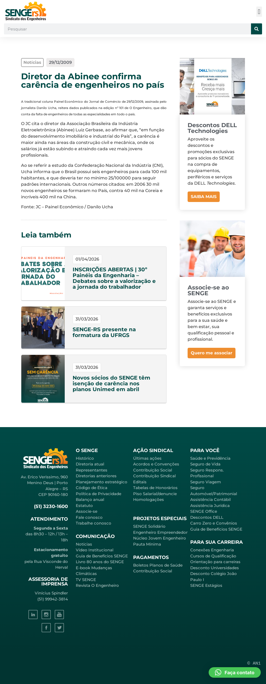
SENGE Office (203, 511)
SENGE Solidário (149, 526)
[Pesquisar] (256, 28)
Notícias (84, 544)
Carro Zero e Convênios (213, 523)
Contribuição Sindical (154, 475)
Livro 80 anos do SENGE (100, 561)
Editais (140, 481)
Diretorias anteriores (96, 475)
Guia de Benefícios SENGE (216, 529)
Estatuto (84, 505)
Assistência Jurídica (210, 505)
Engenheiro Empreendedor (160, 532)
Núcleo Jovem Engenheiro (159, 538)
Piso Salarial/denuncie (155, 493)
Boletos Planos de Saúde (158, 565)
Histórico (85, 458)
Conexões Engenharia (212, 549)
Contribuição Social (152, 470)
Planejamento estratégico (101, 481)
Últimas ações (147, 458)
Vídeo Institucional (94, 549)
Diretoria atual (90, 464)
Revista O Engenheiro (97, 585)
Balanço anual (90, 499)
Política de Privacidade (98, 493)
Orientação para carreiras (215, 561)
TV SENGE (86, 579)
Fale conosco (89, 517)
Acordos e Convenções (156, 464)
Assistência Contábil (210, 499)
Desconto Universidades (214, 567)
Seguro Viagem (205, 481)
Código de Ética (91, 487)
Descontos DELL (206, 517)
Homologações (148, 499)
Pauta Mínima (147, 544)
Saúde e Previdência (210, 458)
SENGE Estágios (206, 585)
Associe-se (86, 511)
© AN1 (254, 663)
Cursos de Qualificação (213, 555)
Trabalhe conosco (93, 523)
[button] (259, 12)
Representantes (91, 470)
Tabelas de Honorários (155, 487)
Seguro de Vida (205, 464)
